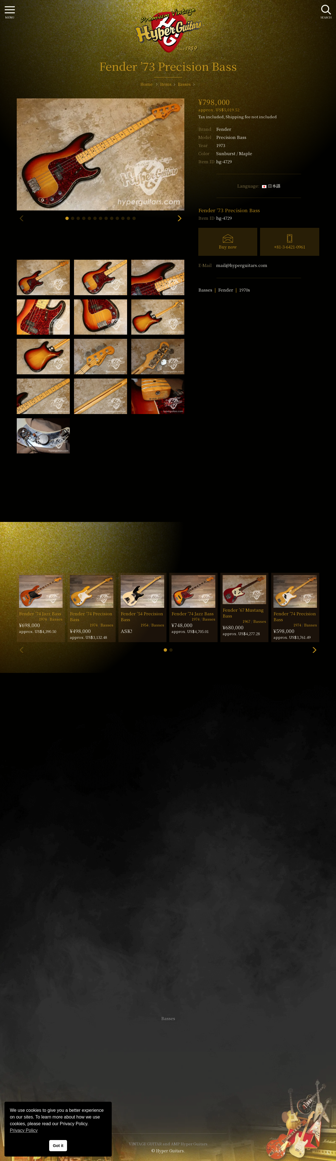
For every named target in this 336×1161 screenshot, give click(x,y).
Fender (223, 129)
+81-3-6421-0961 (289, 247)
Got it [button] (58, 1145)
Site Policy (168, 1112)
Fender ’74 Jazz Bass (40, 613)
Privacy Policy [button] (24, 1130)
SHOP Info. (168, 851)
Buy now (228, 247)
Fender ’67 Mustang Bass (243, 613)
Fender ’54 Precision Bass (142, 616)
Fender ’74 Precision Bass (91, 616)
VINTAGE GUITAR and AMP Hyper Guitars (168, 1143)
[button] (67, 218)
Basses (205, 290)
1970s (244, 290)
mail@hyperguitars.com (241, 265)
